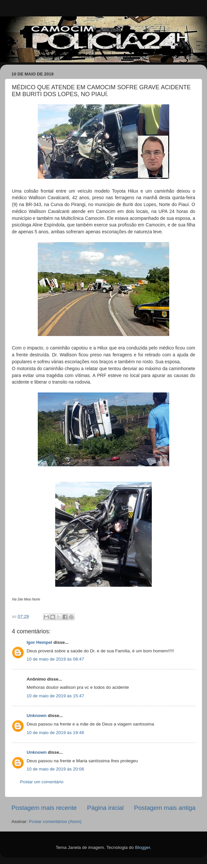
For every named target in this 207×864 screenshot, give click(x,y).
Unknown (37, 715)
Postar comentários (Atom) (55, 821)
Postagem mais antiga (165, 807)
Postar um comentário (41, 781)
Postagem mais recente (44, 807)
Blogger (142, 847)
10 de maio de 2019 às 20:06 (55, 769)
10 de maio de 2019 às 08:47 (55, 659)
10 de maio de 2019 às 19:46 (55, 732)
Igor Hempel (39, 642)
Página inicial (105, 807)
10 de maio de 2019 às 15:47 (55, 695)
